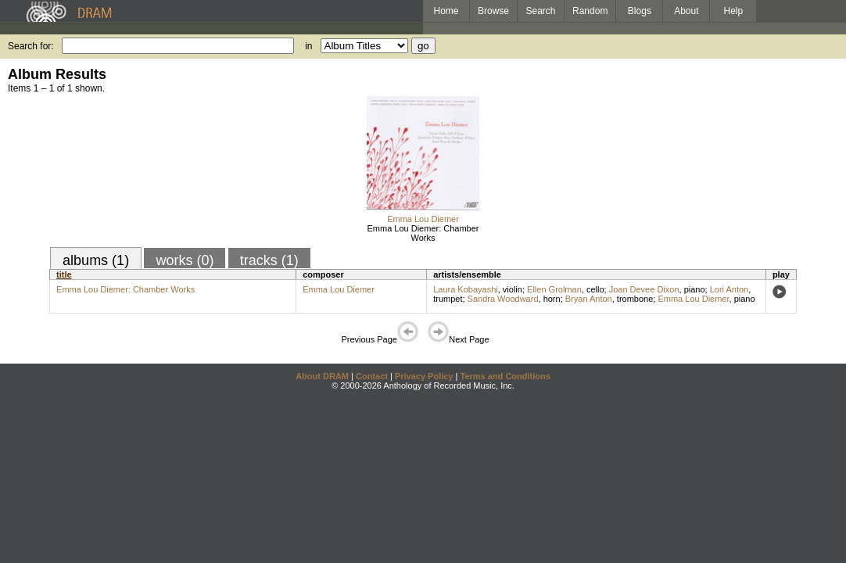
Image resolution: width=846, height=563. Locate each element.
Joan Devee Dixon (644, 289)
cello (595, 289)
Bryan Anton (588, 298)
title (64, 274)
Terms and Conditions (505, 376)
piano (694, 289)
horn (552, 298)
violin (512, 289)
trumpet (447, 298)
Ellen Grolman (554, 289)
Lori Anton (729, 289)
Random (590, 10)
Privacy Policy (424, 376)
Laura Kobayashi (465, 289)
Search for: (31, 46)
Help (734, 10)
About (686, 10)
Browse (493, 10)
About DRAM (322, 376)
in (308, 46)
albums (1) (96, 260)
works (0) (184, 260)
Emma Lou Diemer (423, 219)
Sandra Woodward (503, 298)
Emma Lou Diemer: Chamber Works (423, 233)
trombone (635, 298)
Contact (372, 376)
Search (541, 10)
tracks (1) (269, 260)
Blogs (639, 10)
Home (445, 10)
